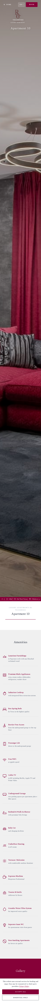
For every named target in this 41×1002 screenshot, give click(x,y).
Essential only (20, 998)
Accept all (20, 992)
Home (7, 4)
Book (31, 4)
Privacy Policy (24, 986)
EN (21, 4)
